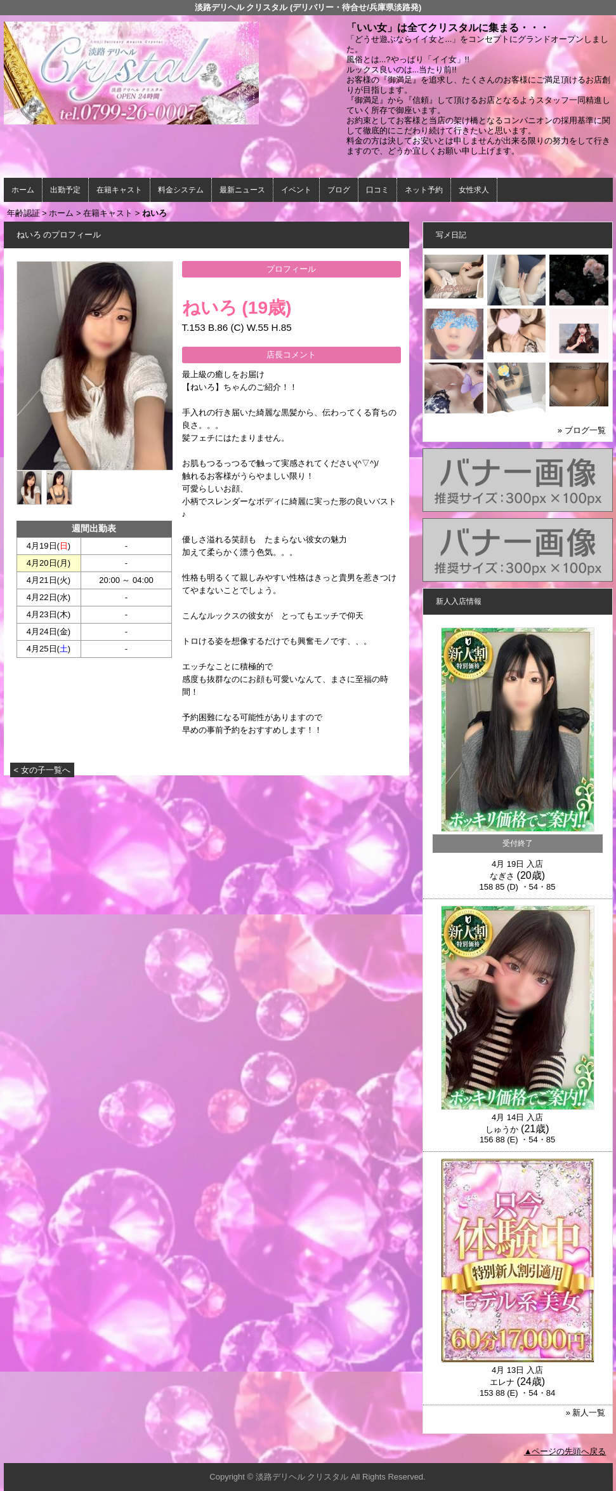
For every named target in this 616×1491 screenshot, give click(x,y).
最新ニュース (242, 189)
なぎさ (502, 876)
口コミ (377, 189)
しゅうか (501, 1129)
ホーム (22, 189)
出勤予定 (65, 189)
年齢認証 (23, 213)
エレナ (502, 1382)
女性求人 (474, 189)
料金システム (181, 189)
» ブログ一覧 (582, 430)
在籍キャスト (119, 189)
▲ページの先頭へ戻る (565, 1451)
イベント (296, 189)
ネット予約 (424, 189)
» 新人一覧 (586, 1412)
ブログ (338, 189)
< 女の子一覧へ (42, 770)
